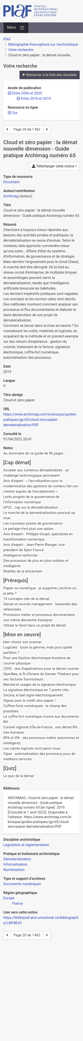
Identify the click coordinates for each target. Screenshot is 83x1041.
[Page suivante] (47, 129)
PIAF (7, 39)
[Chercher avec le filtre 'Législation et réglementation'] (26, 845)
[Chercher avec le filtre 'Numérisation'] (14, 870)
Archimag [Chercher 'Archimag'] (11, 196)
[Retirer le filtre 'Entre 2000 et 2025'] (27, 93)
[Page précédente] (7, 129)
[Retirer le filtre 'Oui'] (14, 113)
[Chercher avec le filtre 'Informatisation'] (15, 864)
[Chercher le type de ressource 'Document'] (11, 182)
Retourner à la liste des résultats (49, 75)
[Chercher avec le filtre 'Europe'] (8, 898)
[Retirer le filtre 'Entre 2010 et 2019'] (36, 98)
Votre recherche (20, 50)
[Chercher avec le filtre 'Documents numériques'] (22, 884)
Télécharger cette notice (53, 166)
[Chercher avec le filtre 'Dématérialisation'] (17, 859)
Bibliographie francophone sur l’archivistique (43, 44)
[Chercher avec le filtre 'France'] (17, 903)
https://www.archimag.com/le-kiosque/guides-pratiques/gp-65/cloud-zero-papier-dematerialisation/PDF (40, 419)
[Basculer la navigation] (16, 27)
